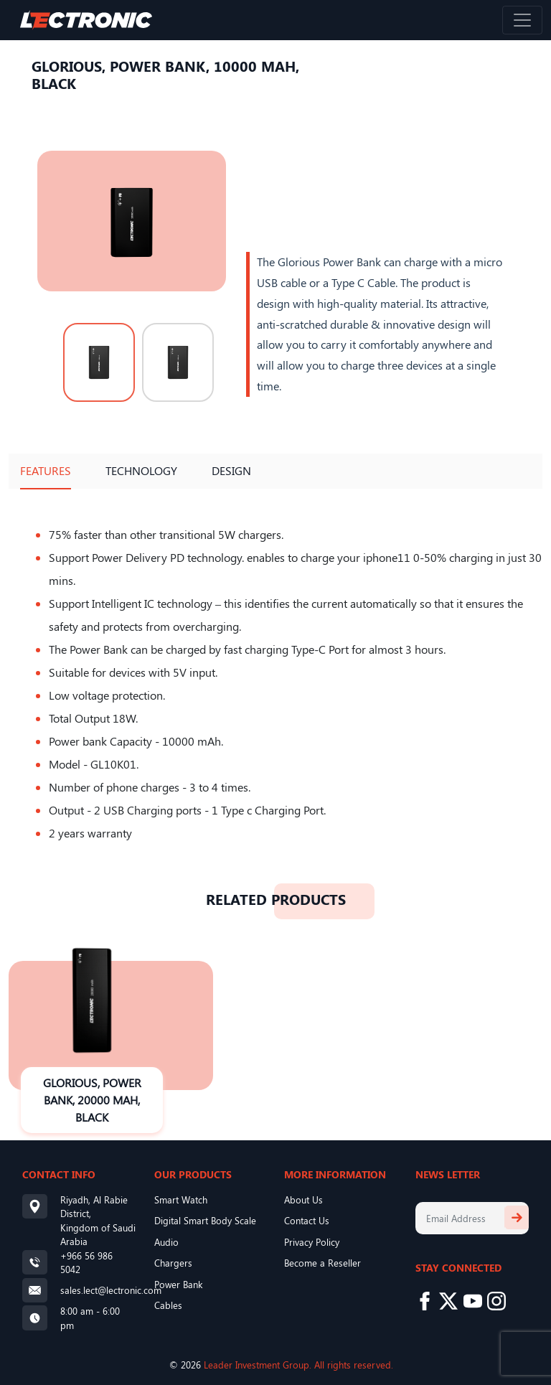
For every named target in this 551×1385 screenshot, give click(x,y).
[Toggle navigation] (522, 20)
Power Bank (178, 1284)
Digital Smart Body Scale (205, 1220)
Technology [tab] (141, 470)
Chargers (173, 1263)
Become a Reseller (322, 1263)
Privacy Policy (311, 1242)
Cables (168, 1305)
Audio (166, 1242)
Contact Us (306, 1220)
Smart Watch (180, 1199)
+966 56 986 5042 (86, 1262)
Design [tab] (231, 470)
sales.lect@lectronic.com (110, 1290)
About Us (303, 1199)
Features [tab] (45, 470)
